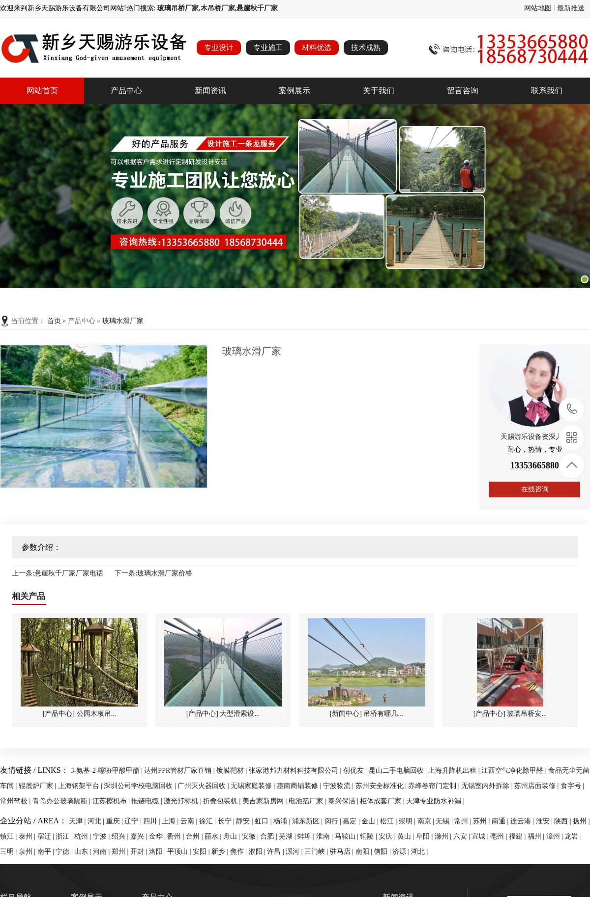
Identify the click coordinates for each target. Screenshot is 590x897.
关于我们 (378, 90)
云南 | (189, 821)
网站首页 (42, 90)
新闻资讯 (210, 90)
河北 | (97, 821)
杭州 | (83, 836)
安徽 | (251, 836)
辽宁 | (133, 821)
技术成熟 (366, 48)
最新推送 (571, 8)
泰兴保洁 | (344, 801)
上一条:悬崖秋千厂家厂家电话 (57, 573)
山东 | (83, 851)
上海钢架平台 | (81, 785)
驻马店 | (342, 851)
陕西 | (563, 821)
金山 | (370, 821)
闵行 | (333, 821)
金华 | (158, 836)
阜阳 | (425, 836)
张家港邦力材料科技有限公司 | (296, 770)
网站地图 (538, 8)
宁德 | (65, 851)
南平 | (46, 851)
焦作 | (239, 851)
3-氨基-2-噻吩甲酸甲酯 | (108, 770)
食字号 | (572, 785)
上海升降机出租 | (454, 770)
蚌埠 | (306, 836)
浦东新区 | (308, 821)
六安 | (462, 836)
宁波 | (102, 836)
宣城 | (481, 836)
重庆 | (115, 821)
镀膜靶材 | (232, 770)
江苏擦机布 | (112, 801)
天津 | (78, 821)
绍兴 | (121, 836)
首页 (55, 321)
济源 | (401, 851)
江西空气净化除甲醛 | (514, 770)
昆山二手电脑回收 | (399, 770)
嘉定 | (352, 821)
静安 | (245, 821)
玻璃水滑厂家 (123, 321)
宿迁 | (46, 836)
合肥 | (269, 836)
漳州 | (555, 836)
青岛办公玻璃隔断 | (62, 801)
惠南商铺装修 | (300, 785)
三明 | (9, 851)
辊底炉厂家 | (38, 785)
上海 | (171, 821)
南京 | (426, 821)
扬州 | (581, 821)
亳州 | (499, 836)
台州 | (195, 836)
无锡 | (445, 821)
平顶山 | (180, 851)
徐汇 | (208, 821)
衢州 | (176, 836)
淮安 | (545, 821)
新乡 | (220, 851)
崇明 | (408, 821)
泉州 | (28, 851)
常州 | (463, 821)
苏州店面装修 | (537, 785)
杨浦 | (282, 821)
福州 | (537, 836)
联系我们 (546, 90)
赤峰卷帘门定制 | (434, 785)
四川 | (152, 821)
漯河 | (295, 851)
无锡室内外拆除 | (487, 785)
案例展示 (294, 90)
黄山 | (406, 836)
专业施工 (268, 48)
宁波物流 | (339, 785)
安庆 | (388, 836)
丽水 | (214, 836)
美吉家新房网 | (265, 801)
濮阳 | (258, 851)
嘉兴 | (139, 836)
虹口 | (264, 821)
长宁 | (227, 821)
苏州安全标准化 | (382, 785)
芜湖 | (288, 836)
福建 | (518, 836)
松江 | (389, 821)
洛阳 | (158, 851)
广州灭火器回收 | (204, 785)
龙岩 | (572, 836)
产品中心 (126, 90)
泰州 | (28, 836)
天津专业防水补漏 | (435, 801)
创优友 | (356, 770)
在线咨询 (535, 489)
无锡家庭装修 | (254, 785)
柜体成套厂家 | (383, 801)
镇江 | (9, 836)
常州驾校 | (16, 801)
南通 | (501, 821)
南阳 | (364, 851)
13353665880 (572, 409)
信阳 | (383, 851)
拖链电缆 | (147, 801)
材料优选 (316, 48)
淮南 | (325, 836)
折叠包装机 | (222, 801)
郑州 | (121, 851)
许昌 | (276, 851)
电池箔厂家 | (308, 801)
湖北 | (419, 851)
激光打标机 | (183, 801)
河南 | (102, 851)
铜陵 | (369, 836)
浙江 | (65, 836)
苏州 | (482, 821)
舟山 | (232, 836)
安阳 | (202, 851)
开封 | (139, 851)
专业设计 (219, 48)
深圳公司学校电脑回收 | (140, 785)
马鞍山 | (347, 836)
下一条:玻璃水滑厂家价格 (153, 573)
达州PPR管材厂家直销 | (180, 770)
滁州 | (444, 836)
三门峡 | (317, 851)
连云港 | (523, 821)
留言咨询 (462, 90)
